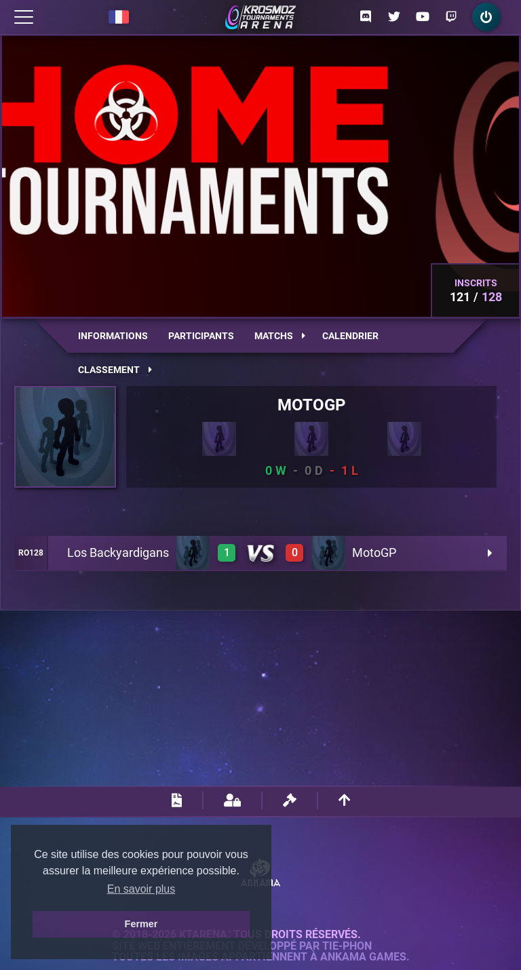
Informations (113, 335)
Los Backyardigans (118, 552)
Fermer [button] (141, 923)
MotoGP (374, 552)
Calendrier (350, 335)
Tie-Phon (347, 946)
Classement (115, 369)
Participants (201, 335)
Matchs (279, 335)
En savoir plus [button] (141, 889)
